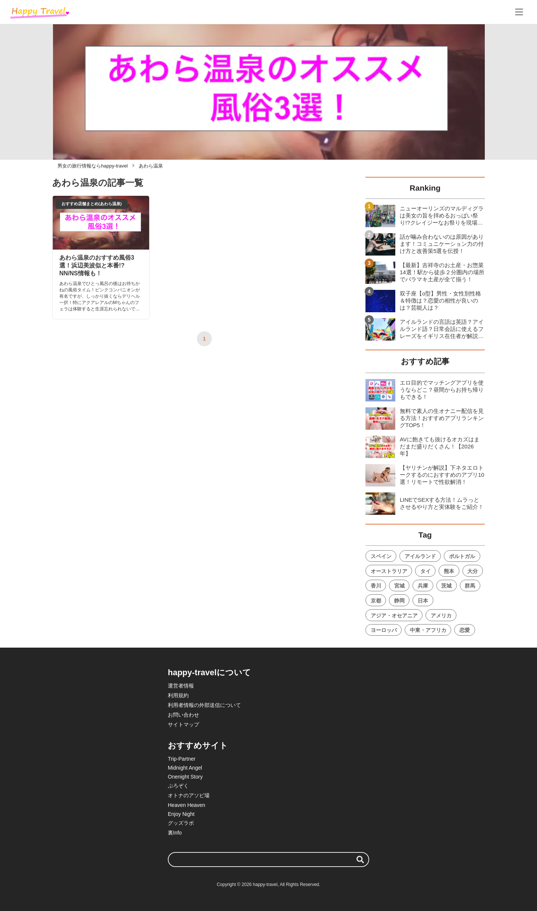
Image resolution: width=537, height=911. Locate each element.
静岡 (399, 601)
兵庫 (423, 586)
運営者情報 (181, 686)
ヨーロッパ (384, 630)
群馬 (470, 586)
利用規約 (178, 695)
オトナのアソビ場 (189, 795)
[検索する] (360, 859)
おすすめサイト (198, 745)
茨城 (446, 586)
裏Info (175, 833)
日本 (423, 601)
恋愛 (464, 630)
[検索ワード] (268, 859)
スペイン (381, 556)
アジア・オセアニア (394, 616)
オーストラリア (389, 571)
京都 (376, 601)
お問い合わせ (183, 715)
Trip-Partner (181, 759)
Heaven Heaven (186, 805)
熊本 (449, 571)
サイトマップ (183, 724)
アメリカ (441, 616)
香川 (376, 586)
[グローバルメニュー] (519, 12)
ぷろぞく (178, 786)
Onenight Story (185, 777)
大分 (472, 571)
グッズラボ (181, 823)
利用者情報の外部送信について (204, 705)
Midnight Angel (185, 768)
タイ (425, 571)
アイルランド (420, 556)
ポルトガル (462, 556)
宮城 (399, 586)
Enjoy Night (181, 814)
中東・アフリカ (428, 630)
